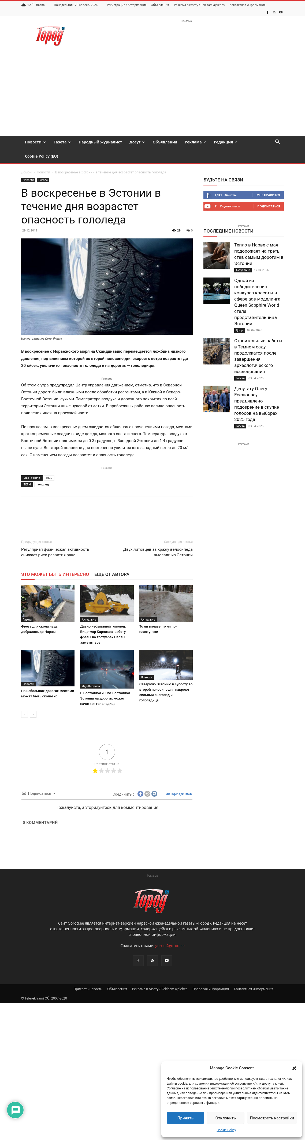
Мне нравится (268, 181)
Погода (43, 166)
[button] (294, 1068)
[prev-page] (24, 700)
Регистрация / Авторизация (127, 5)
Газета (62, 142)
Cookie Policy (226, 1130)
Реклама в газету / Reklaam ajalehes (199, 5)
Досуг (137, 142)
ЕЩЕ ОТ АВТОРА (111, 560)
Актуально (89, 605)
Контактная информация (248, 5)
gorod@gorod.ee (169, 931)
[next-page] (33, 700)
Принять (185, 1118)
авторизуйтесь (178, 779)
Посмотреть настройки (272, 1118)
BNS (49, 464)
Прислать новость (88, 974)
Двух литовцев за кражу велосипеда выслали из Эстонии (158, 538)
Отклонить (225, 1118)
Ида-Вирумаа (91, 672)
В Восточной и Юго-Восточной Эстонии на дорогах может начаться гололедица (105, 684)
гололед (43, 470)
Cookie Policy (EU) (41, 156)
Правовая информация (210, 974)
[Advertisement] (152, 95)
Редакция (225, 142)
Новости (35, 142)
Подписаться (268, 192)
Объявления (160, 5)
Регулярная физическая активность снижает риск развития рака (55, 538)
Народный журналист (100, 142)
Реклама (195, 142)
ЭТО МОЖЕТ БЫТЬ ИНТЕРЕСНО (55, 560)
